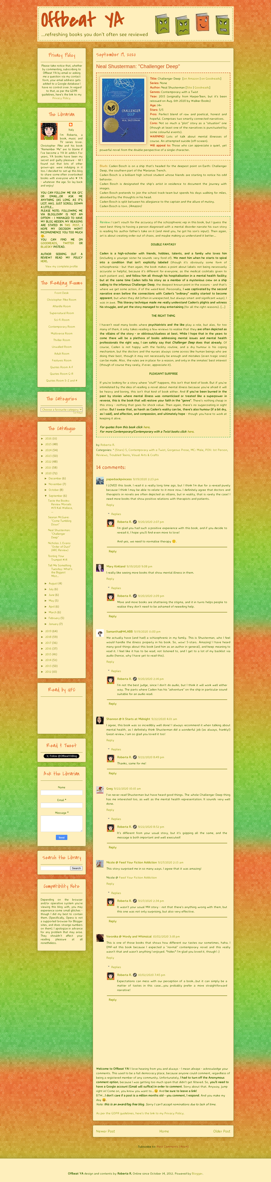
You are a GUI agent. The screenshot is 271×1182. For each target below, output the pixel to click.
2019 (48, 631)
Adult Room (61, 353)
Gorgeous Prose (178, 450)
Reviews (102, 455)
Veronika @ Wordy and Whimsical (129, 936)
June (51, 595)
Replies (116, 514)
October (54, 489)
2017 (48, 642)
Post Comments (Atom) (173, 1146)
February (54, 618)
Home (164, 1131)
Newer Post (105, 1131)
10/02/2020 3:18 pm (166, 936)
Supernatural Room (62, 313)
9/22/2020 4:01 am (164, 719)
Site (189, 87)
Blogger (197, 1173)
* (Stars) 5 (120, 450)
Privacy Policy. (61, 98)
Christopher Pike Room (61, 299)
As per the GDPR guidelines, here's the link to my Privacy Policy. (140, 1113)
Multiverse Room (61, 333)
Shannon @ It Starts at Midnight (128, 719)
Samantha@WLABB (119, 631)
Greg (109, 788)
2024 (48, 450)
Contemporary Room (61, 326)
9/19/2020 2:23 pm (146, 479)
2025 (48, 444)
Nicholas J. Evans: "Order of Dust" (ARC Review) (59, 546)
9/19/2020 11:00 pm (147, 631)
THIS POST (72, 225)
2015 (48, 654)
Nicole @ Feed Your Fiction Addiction (131, 862)
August (53, 583)
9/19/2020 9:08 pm (139, 566)
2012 (48, 671)
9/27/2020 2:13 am (170, 862)
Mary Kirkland (115, 566)
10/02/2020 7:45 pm (151, 975)
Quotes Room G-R (61, 373)
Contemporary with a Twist (147, 450)
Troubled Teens (119, 455)
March (53, 612)
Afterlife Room (62, 306)
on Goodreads (210, 78)
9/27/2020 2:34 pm (151, 901)
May (51, 600)
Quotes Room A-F (61, 367)
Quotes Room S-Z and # (61, 380)
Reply (110, 505)
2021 (48, 467)
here (146, 427)
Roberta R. (124, 522)
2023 (48, 456)
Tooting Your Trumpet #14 (57, 557)
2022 (48, 461)
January (53, 624)
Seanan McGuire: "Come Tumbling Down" (59, 520)
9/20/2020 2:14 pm (151, 679)
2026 (48, 438)
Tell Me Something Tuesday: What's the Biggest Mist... (60, 570)
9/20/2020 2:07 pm (151, 522)
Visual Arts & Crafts (145, 455)
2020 (48, 473)
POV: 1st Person (216, 450)
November (55, 484)
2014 (48, 660)
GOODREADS (49, 243)
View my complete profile (62, 266)
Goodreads (202, 87)
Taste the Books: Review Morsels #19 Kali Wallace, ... (60, 506)
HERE (44, 261)
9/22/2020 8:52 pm (151, 827)
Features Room (61, 360)
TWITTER (68, 243)
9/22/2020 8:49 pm (151, 757)
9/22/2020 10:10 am (127, 788)
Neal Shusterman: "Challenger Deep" (59, 533)
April (52, 606)
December (55, 478)
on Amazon (191, 78)
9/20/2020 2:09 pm (151, 596)
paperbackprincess (119, 479)
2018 (48, 637)
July (51, 589)
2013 (48, 666)
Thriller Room (61, 340)
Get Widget (78, 413)
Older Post (221, 1131)
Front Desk (62, 293)
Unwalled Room (62, 346)
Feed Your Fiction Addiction (138, 877)
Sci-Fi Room (61, 319)
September (55, 495)
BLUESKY (47, 246)
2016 (48, 648)
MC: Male (197, 450)
